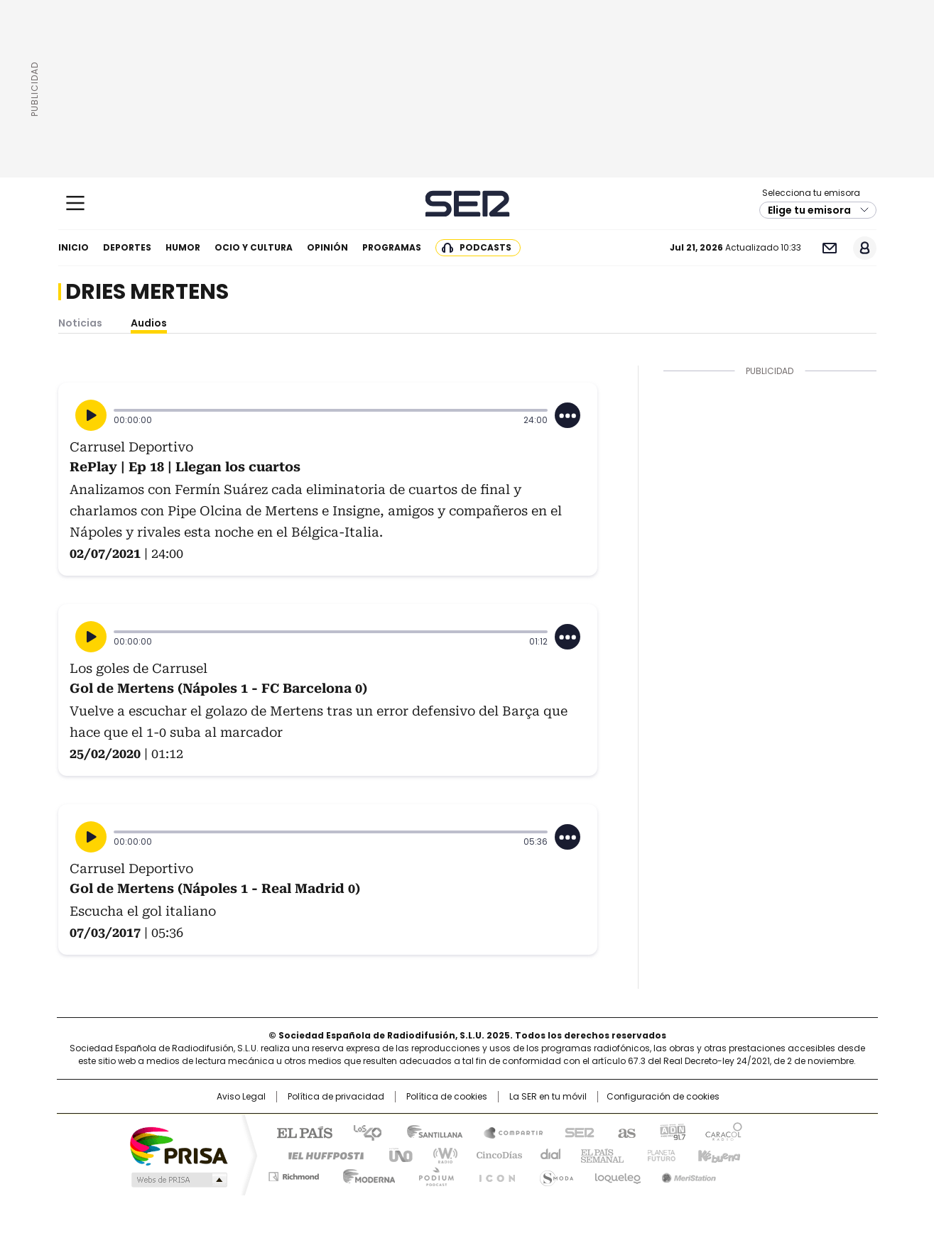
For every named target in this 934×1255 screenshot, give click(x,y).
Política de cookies (446, 1096)
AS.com (624, 1131)
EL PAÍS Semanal (598, 1154)
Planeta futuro (658, 1154)
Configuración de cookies (663, 1096)
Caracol (723, 1131)
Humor (182, 247)
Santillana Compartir (507, 1131)
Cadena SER (467, 203)
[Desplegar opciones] (567, 415)
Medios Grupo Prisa (178, 1179)
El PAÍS (299, 1131)
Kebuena (717, 1154)
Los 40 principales (362, 1131)
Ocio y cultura (254, 247)
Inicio (73, 247)
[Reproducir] (91, 415)
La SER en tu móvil (548, 1096)
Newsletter (830, 248)
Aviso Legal (241, 1096)
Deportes (127, 247)
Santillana (428, 1131)
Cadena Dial (547, 1154)
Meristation (686, 1174)
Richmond (293, 1174)
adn (671, 1131)
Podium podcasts (431, 1174)
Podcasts (485, 247)
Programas (391, 247)
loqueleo (617, 1174)
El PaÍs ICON (493, 1174)
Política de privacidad (336, 1096)
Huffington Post (320, 1154)
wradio (439, 1154)
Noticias (80, 323)
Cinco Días (495, 1154)
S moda (554, 1174)
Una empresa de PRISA (178, 1145)
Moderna (365, 1174)
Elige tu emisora (809, 210)
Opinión (327, 247)
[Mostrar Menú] (75, 203)
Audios (149, 323)
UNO (395, 1154)
